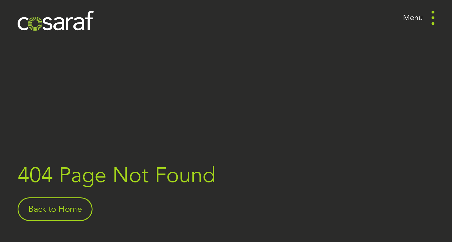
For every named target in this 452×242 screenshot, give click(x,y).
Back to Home (55, 209)
